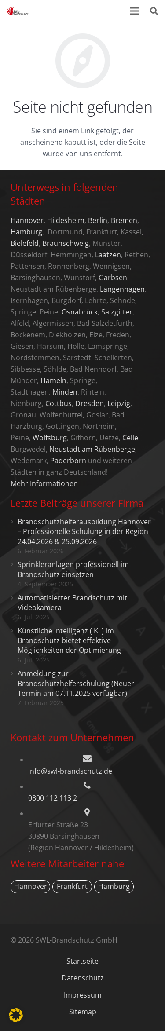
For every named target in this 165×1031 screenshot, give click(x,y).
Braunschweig (65, 243)
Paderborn (68, 460)
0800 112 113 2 (52, 798)
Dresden (89, 403)
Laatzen (108, 255)
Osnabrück (80, 312)
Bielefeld (25, 243)
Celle (130, 437)
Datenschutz (83, 978)
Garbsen (113, 277)
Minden (64, 392)
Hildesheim (65, 220)
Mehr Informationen (44, 483)
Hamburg (26, 232)
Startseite (82, 961)
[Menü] (135, 11)
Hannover (27, 220)
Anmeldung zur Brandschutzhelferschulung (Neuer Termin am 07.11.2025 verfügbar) (76, 683)
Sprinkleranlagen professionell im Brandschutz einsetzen (73, 569)
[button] (16, 1015)
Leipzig (118, 403)
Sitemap (82, 1011)
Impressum (83, 995)
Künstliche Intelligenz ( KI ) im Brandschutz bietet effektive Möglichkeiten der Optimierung (69, 640)
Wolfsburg (50, 437)
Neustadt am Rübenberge (92, 449)
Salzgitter (116, 312)
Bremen (124, 220)
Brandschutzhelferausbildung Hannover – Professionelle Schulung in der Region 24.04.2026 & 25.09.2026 (84, 531)
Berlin (97, 220)
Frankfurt (72, 886)
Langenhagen (122, 289)
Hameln (53, 380)
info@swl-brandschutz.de (70, 771)
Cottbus (58, 403)
